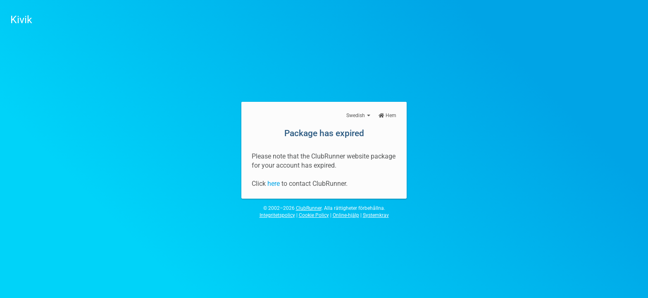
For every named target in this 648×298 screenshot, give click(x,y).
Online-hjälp (346, 215)
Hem (387, 115)
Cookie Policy (314, 215)
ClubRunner (309, 208)
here (273, 183)
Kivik (21, 20)
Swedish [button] (358, 115)
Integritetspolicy (277, 215)
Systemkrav (376, 215)
